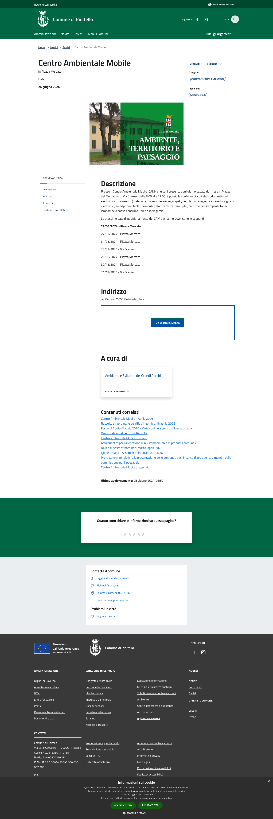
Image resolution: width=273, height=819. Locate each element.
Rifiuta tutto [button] (150, 805)
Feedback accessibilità (150, 774)
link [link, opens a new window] (170, 798)
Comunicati (195, 687)
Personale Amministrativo (49, 712)
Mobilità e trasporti (97, 725)
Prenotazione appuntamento (102, 743)
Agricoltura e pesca (148, 718)
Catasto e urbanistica (98, 712)
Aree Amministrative (46, 687)
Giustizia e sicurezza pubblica (154, 687)
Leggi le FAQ (93, 756)
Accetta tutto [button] (123, 805)
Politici (38, 706)
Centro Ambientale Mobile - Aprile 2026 (127, 418)
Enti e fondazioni (44, 699)
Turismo (90, 718)
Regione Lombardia (45, 4)
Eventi (192, 717)
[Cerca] (235, 19)
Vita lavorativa (94, 693)
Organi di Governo (45, 681)
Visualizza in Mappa (168, 323)
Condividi (197, 64)
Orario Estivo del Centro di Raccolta (124, 433)
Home (41, 47)
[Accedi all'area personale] (221, 5)
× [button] (269, 781)
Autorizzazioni (145, 712)
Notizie (193, 681)
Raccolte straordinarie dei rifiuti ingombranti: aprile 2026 (138, 423)
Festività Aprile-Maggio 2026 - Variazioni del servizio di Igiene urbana (146, 428)
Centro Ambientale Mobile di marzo (124, 438)
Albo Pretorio (145, 749)
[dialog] (136, 798)
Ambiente (143, 699)
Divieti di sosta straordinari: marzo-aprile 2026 (131, 447)
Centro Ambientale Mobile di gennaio (125, 467)
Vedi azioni (215, 64)
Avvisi (66, 47)
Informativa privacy (148, 756)
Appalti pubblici (95, 706)
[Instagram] (203, 19)
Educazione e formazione (152, 681)
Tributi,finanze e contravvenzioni (156, 693)
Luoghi (193, 710)
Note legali (143, 762)
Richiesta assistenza (98, 762)
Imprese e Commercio (98, 699)
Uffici (37, 693)
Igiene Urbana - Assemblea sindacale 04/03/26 (132, 452)
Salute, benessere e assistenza (155, 706)
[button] (136, 813)
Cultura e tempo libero (99, 687)
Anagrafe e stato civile (99, 681)
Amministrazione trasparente (154, 743)
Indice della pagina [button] (52, 177)
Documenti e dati (44, 718)
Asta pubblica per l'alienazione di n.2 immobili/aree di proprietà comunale (149, 443)
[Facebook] (195, 19)
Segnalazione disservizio (100, 749)
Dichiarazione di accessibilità (154, 768)
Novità (54, 47)
